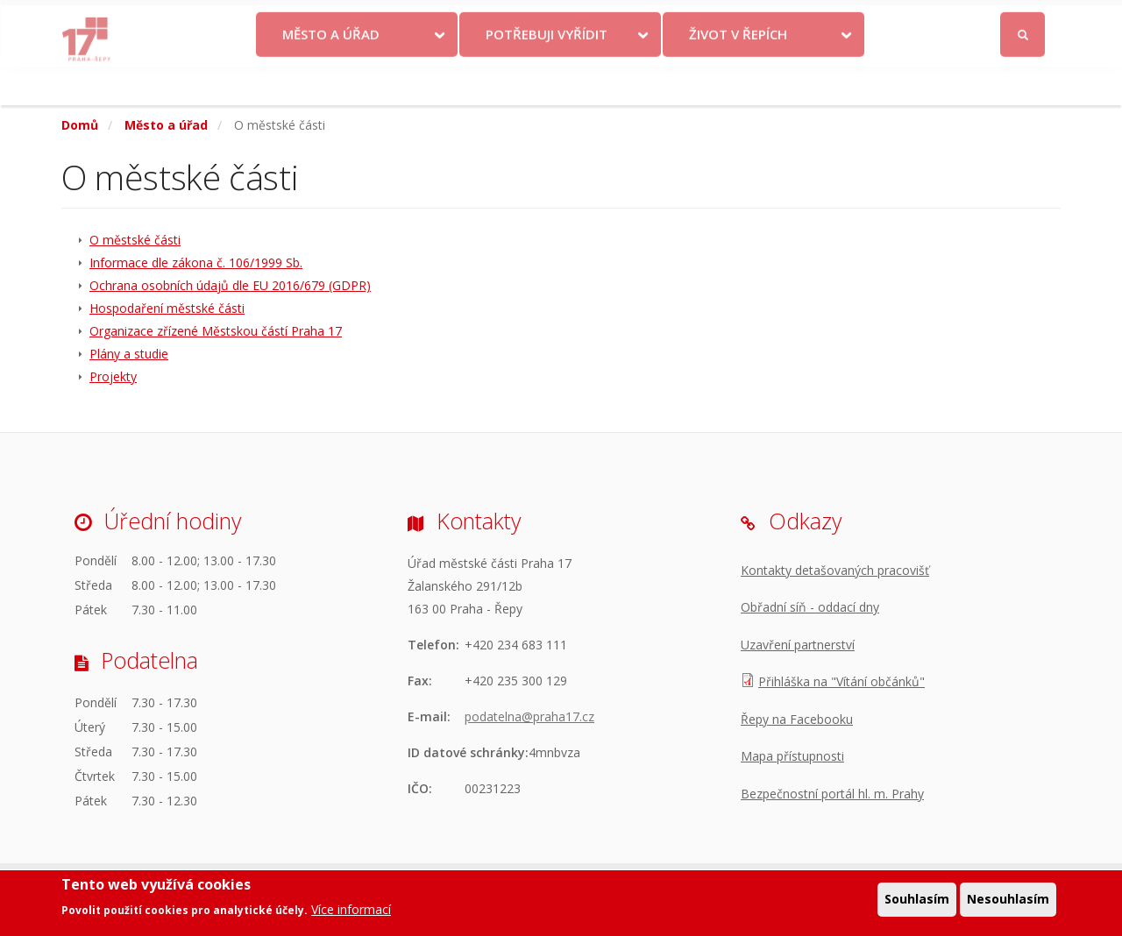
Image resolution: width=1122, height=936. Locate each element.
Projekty (113, 376)
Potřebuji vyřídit (546, 73)
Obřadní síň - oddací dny (810, 607)
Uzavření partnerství (798, 644)
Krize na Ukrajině (515, 19)
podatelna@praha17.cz (529, 716)
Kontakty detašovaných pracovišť (835, 570)
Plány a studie (128, 353)
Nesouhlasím (1008, 899)
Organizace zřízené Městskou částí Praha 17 (215, 331)
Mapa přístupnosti (792, 756)
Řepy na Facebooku (797, 719)
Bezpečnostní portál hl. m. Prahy (832, 793)
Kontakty (624, 19)
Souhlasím (916, 899)
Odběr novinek (805, 19)
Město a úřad (331, 73)
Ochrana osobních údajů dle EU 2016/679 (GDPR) (230, 285)
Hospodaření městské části (167, 308)
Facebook (924, 19)
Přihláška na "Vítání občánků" (841, 681)
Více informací (351, 910)
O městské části (135, 239)
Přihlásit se (1023, 20)
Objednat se (706, 19)
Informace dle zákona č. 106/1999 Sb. (195, 262)
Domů (79, 125)
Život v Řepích (738, 73)
